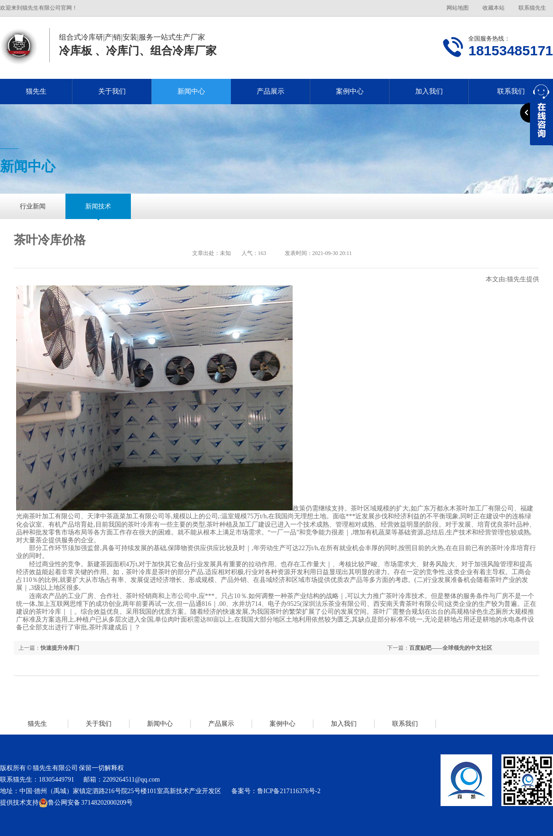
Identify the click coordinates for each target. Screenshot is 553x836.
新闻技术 (98, 206)
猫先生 (36, 91)
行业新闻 (33, 206)
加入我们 (429, 91)
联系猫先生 (532, 8)
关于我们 (112, 91)
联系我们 (405, 723)
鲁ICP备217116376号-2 (289, 791)
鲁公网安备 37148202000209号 (86, 802)
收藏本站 (493, 8)
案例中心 (350, 91)
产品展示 (270, 91)
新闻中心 (191, 91)
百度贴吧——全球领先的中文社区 (450, 648)
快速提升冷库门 (60, 648)
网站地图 (458, 8)
